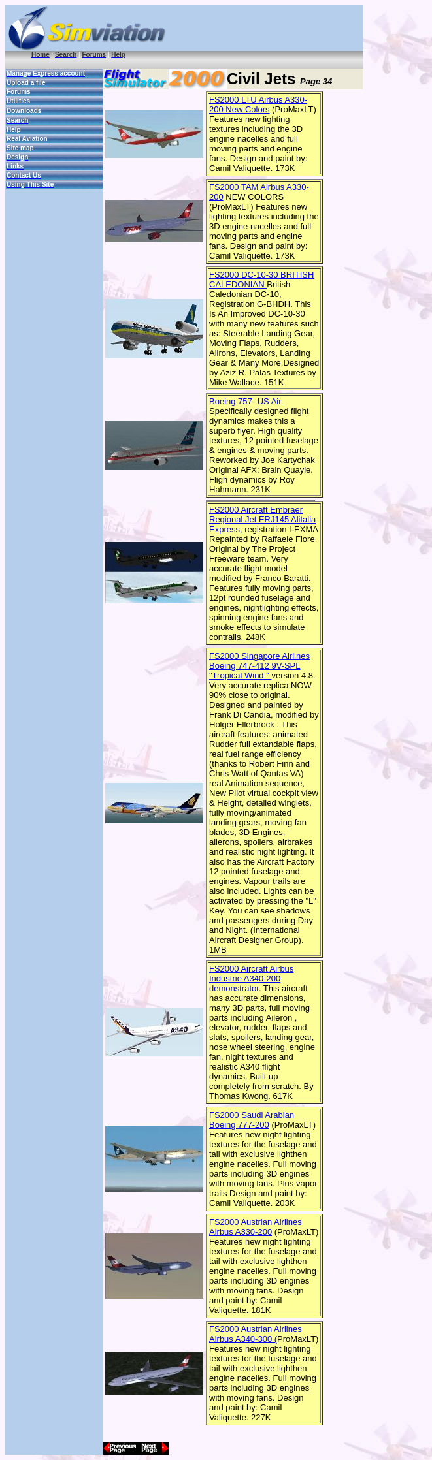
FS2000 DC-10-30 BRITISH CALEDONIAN (261, 279)
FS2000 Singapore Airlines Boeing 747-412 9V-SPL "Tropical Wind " (259, 665)
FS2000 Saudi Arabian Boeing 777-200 (251, 1120)
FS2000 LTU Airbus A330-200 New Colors (258, 104)
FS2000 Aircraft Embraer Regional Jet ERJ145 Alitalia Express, (262, 519)
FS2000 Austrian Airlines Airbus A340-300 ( (255, 1334)
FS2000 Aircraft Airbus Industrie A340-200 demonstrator (251, 978)
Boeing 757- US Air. (246, 401)
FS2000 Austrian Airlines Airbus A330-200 (255, 1227)
